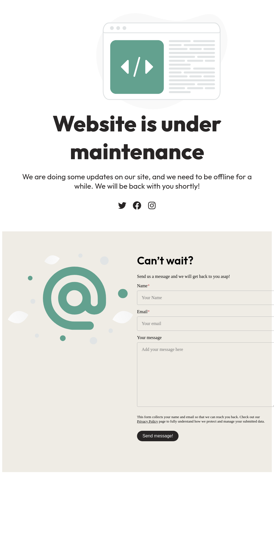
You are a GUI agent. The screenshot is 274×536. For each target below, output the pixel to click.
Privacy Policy (147, 421)
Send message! (158, 436)
